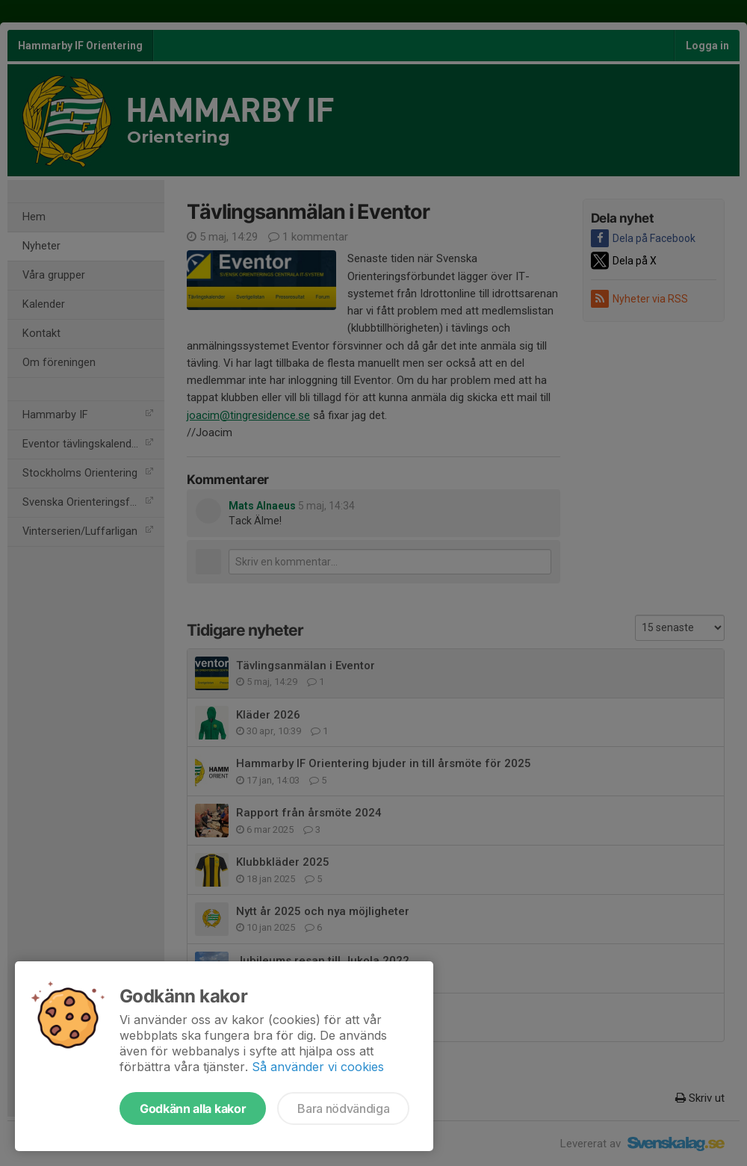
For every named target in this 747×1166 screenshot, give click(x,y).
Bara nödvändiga (343, 1108)
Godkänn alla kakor (193, 1108)
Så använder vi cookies (318, 1066)
